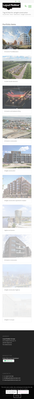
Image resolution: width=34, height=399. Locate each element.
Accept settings (11, 392)
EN (19, 1)
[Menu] (28, 6)
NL (15, 1)
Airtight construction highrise (12, 290)
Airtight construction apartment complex (15, 200)
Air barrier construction (10, 141)
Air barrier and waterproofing (12, 111)
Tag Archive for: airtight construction (15, 13)
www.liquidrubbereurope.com (12, 380)
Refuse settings (23, 392)
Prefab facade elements (11, 81)
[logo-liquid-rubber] (14, 6)
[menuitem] (15, 1)
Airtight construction (9, 171)
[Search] (24, 6)
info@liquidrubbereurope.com (12, 378)
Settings (17, 396)
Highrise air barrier (9, 230)
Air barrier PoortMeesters (11, 51)
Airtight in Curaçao (9, 320)
